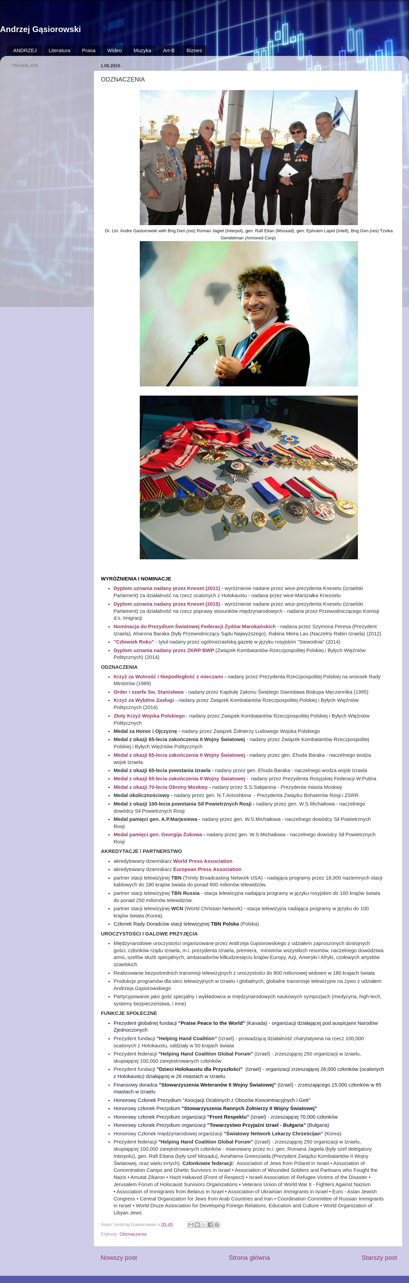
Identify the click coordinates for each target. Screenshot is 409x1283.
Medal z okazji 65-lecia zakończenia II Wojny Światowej (179, 778)
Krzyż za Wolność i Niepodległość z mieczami (169, 676)
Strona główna (249, 1257)
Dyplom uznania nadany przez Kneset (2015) (166, 604)
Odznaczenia (133, 1234)
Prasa (88, 50)
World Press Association (202, 861)
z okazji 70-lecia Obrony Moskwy (168, 787)
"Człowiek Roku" (134, 642)
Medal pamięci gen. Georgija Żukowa (157, 834)
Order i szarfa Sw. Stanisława (148, 692)
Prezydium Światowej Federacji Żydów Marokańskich (211, 626)
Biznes (194, 50)
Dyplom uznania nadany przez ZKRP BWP (163, 650)
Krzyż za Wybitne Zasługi (143, 700)
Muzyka (142, 50)
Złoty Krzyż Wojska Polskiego (149, 716)
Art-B (169, 50)
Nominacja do (130, 626)
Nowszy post (119, 1257)
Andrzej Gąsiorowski (40, 29)
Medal (121, 787)
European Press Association (207, 869)
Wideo (114, 50)
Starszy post (379, 1257)
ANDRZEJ (25, 50)
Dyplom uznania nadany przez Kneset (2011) (166, 588)
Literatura (59, 50)
